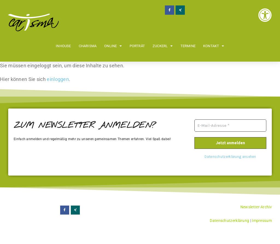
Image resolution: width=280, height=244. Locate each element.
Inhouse (63, 46)
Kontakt (213, 45)
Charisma (88, 46)
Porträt (137, 46)
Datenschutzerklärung (229, 220)
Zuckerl (163, 45)
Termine (188, 46)
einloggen (58, 79)
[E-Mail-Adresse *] (230, 125)
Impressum (262, 220)
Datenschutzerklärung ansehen (230, 156)
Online (113, 45)
